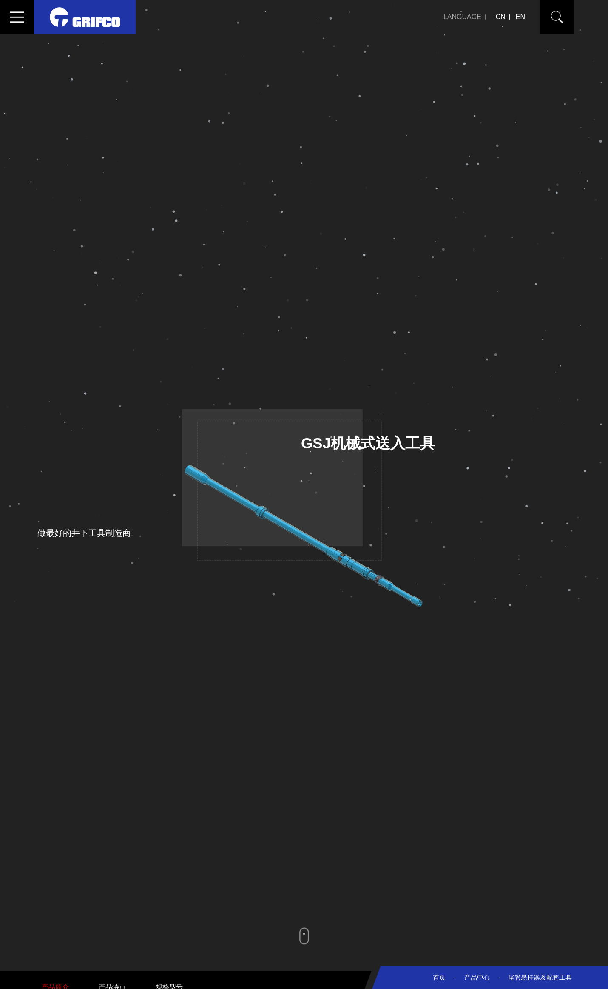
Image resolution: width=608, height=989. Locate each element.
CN (501, 16)
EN (520, 16)
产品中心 (477, 977)
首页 (439, 977)
